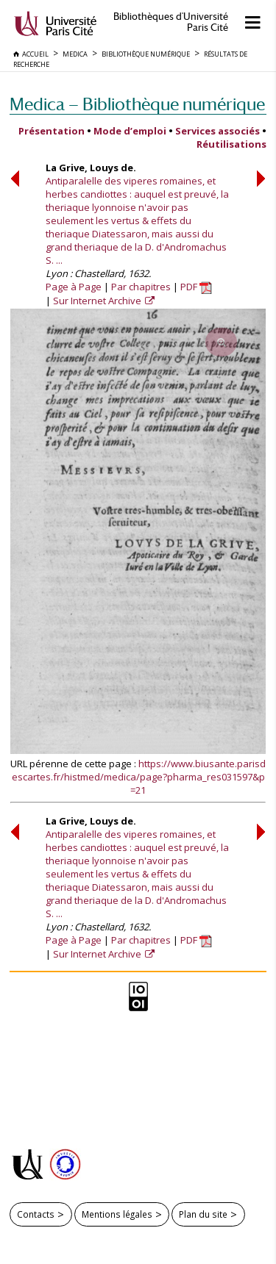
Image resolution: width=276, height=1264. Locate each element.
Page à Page (74, 286)
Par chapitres (141, 286)
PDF (196, 286)
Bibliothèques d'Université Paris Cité (170, 22)
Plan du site (203, 1214)
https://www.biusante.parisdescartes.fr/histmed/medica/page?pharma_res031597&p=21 (139, 777)
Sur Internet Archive (98, 300)
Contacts (35, 1214)
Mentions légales (117, 1214)
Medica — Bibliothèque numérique (137, 104)
